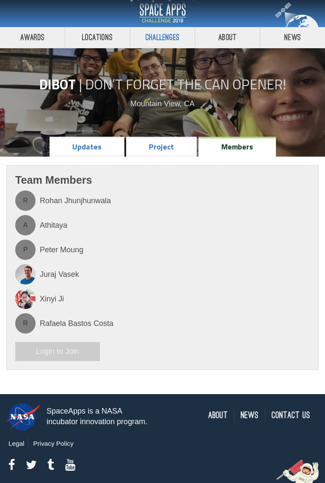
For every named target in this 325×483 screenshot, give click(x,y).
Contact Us (291, 415)
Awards (32, 37)
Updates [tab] (87, 146)
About (227, 37)
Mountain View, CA (162, 103)
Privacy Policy (53, 443)
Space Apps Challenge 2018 (162, 13)
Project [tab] (161, 146)
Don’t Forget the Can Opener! (185, 84)
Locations (97, 37)
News (292, 37)
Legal (16, 443)
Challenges (162, 37)
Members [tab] (237, 146)
